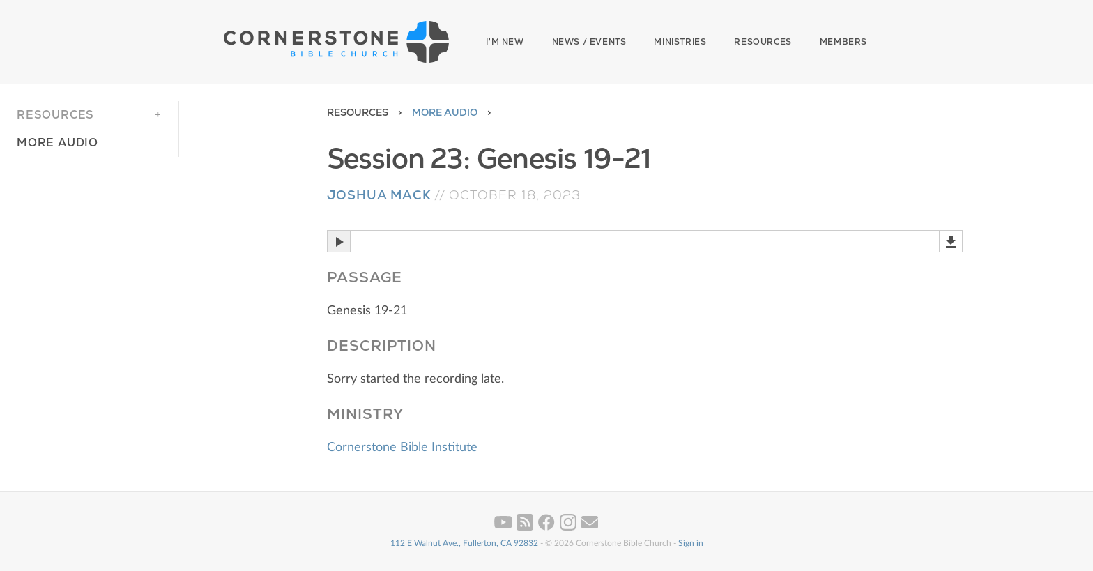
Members (843, 41)
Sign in (690, 543)
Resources (762, 41)
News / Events (589, 41)
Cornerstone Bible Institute (402, 447)
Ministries (680, 41)
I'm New (504, 41)
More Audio (444, 112)
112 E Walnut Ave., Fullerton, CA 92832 (464, 543)
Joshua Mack (379, 195)
